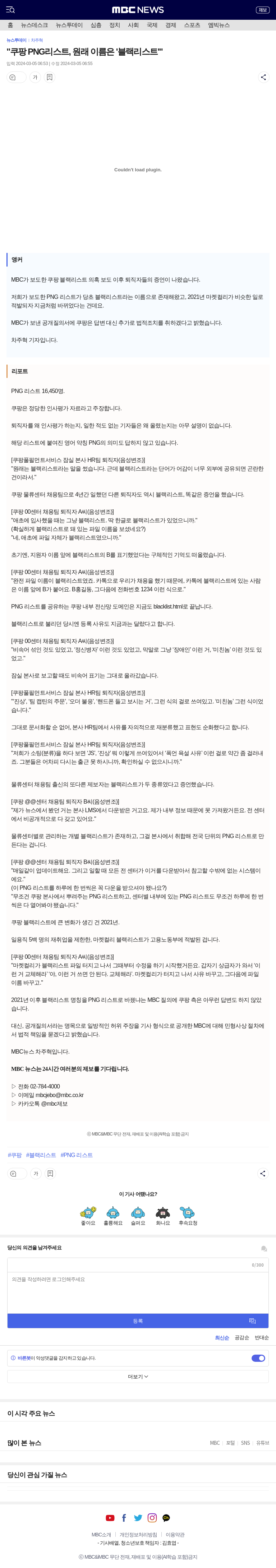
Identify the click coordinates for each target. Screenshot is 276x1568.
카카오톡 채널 (166, 1518)
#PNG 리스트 (77, 1155)
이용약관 (175, 1534)
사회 (133, 25)
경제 (170, 25)
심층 (96, 25)
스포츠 (192, 25)
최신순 (222, 1338)
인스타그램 (152, 1518)
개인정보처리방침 (138, 1534)
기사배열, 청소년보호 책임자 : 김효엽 (138, 1543)
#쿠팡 (15, 1155)
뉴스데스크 (34, 25)
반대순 (262, 1337)
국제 (152, 25)
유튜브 (110, 1518)
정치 (114, 25)
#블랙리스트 (41, 1155)
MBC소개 (101, 1534)
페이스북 (124, 1518)
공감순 (242, 1337)
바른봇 (21, 1358)
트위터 (138, 1518)
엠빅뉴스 (219, 25)
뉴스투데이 (69, 25)
